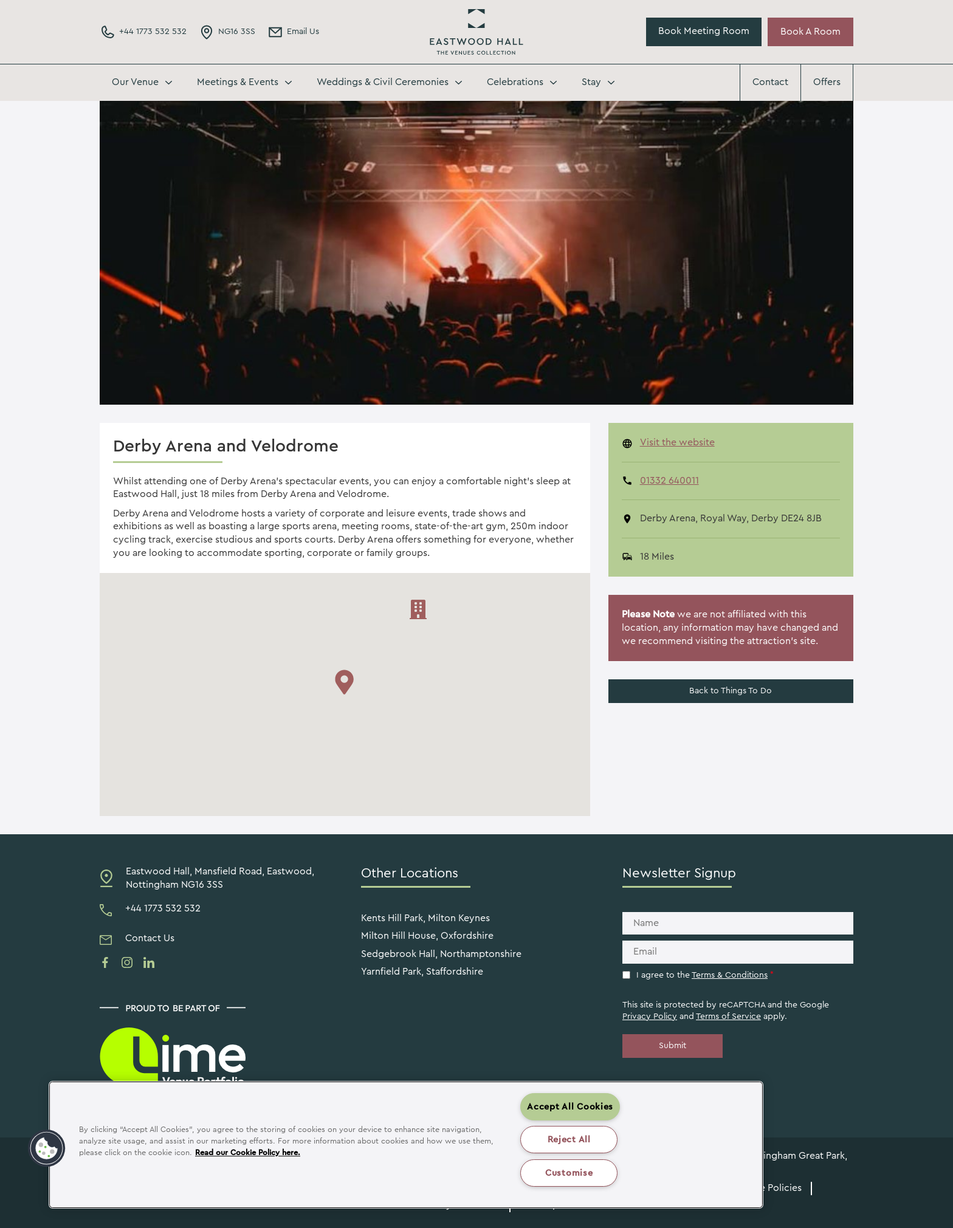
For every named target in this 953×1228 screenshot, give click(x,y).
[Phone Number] (143, 32)
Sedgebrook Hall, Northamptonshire (441, 954)
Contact (770, 82)
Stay (591, 82)
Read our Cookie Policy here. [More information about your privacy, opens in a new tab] (247, 1152)
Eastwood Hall (476, 32)
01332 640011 (669, 480)
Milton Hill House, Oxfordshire (427, 936)
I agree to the (705, 975)
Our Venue (135, 82)
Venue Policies (769, 1188)
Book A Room (810, 31)
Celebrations (515, 82)
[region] (406, 1145)
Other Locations (409, 873)
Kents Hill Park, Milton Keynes (425, 918)
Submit (672, 1045)
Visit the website (677, 442)
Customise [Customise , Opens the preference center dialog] (569, 1173)
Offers (827, 82)
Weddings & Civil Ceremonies (383, 82)
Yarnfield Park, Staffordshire (422, 971)
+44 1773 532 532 (163, 908)
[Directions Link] (227, 32)
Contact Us (149, 938)
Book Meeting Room (703, 31)
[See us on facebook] (105, 962)
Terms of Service (728, 1016)
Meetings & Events (237, 82)
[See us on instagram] (127, 962)
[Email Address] (293, 32)
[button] (46, 1148)
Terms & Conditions (730, 975)
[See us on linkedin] (148, 962)
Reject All (569, 1139)
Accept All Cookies (570, 1106)
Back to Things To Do (730, 691)
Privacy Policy (649, 1016)
